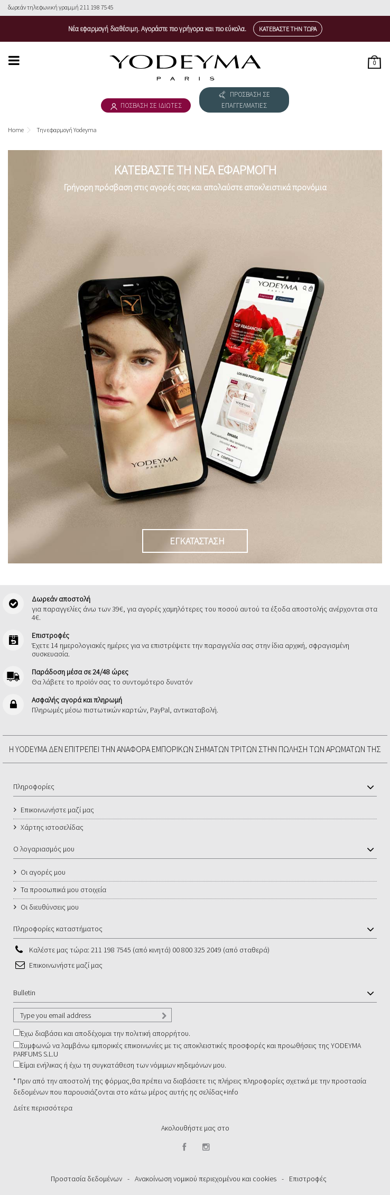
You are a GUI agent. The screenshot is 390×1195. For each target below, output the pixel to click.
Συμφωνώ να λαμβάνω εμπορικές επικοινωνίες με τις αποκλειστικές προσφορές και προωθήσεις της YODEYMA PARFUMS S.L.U (187, 1050)
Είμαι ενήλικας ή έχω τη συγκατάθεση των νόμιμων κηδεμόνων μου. (123, 1065)
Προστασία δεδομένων (86, 1178)
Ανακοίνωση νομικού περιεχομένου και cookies (205, 1178)
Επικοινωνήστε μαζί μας (57, 809)
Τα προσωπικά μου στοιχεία (63, 889)
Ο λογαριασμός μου (44, 849)
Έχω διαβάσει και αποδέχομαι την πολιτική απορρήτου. (105, 1033)
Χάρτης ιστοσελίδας (52, 827)
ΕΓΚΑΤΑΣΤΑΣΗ (197, 541)
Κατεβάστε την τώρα (288, 29)
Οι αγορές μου (43, 872)
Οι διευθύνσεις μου (50, 907)
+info (230, 1092)
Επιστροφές (308, 1178)
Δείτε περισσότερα (42, 1108)
